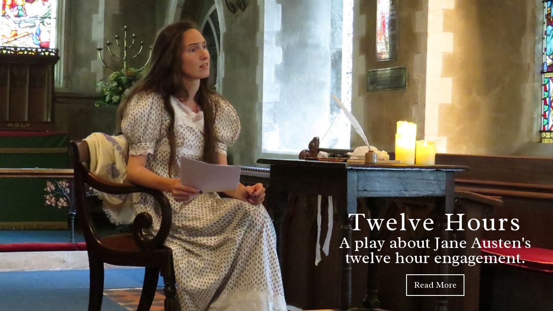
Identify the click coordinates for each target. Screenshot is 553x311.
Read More (435, 284)
